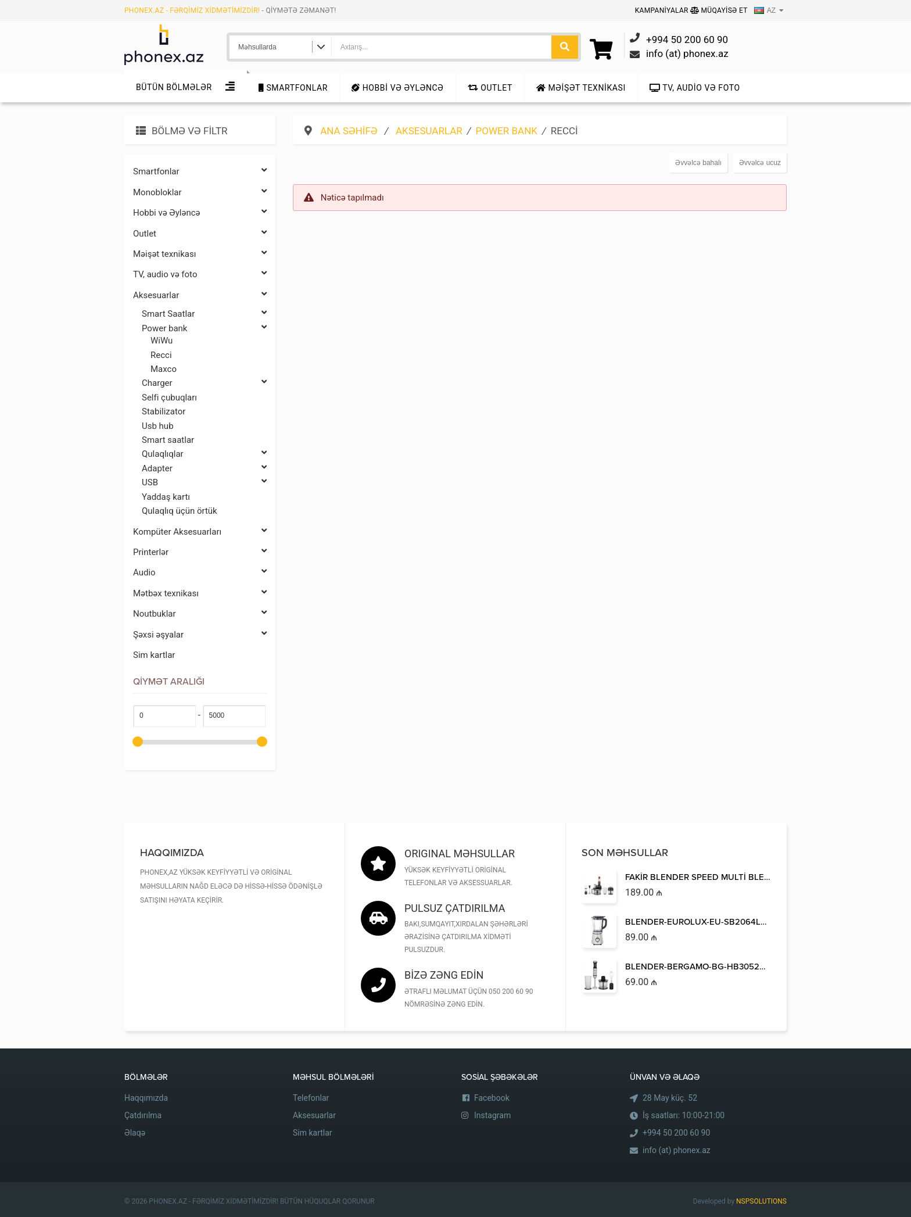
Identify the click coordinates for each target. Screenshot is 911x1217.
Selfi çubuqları (169, 397)
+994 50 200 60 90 (676, 1132)
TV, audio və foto (695, 87)
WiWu (161, 340)
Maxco (163, 369)
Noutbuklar (200, 614)
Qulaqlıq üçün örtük (179, 511)
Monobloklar (200, 193)
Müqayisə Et (719, 10)
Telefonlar (311, 1098)
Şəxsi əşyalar (200, 635)
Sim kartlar (154, 655)
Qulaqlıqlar (204, 454)
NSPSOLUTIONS (761, 1201)
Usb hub (158, 426)
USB (204, 483)
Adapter (204, 469)
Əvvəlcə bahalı (698, 163)
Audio (200, 573)
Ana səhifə (350, 131)
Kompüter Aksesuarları (200, 532)
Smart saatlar (168, 440)
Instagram (492, 1115)
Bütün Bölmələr (174, 87)
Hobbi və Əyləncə (397, 87)
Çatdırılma (143, 1115)
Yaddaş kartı (166, 497)
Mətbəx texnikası (200, 594)
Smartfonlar (293, 87)
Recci (161, 355)
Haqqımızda (146, 1098)
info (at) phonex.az (677, 1150)
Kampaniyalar (662, 10)
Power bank (204, 329)
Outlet (490, 87)
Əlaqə (134, 1132)
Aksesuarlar (200, 295)
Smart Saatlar (204, 314)
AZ (765, 10)
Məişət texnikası (581, 87)
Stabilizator (163, 411)
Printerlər (200, 552)
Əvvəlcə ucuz (760, 163)
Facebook (492, 1098)
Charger (204, 383)
